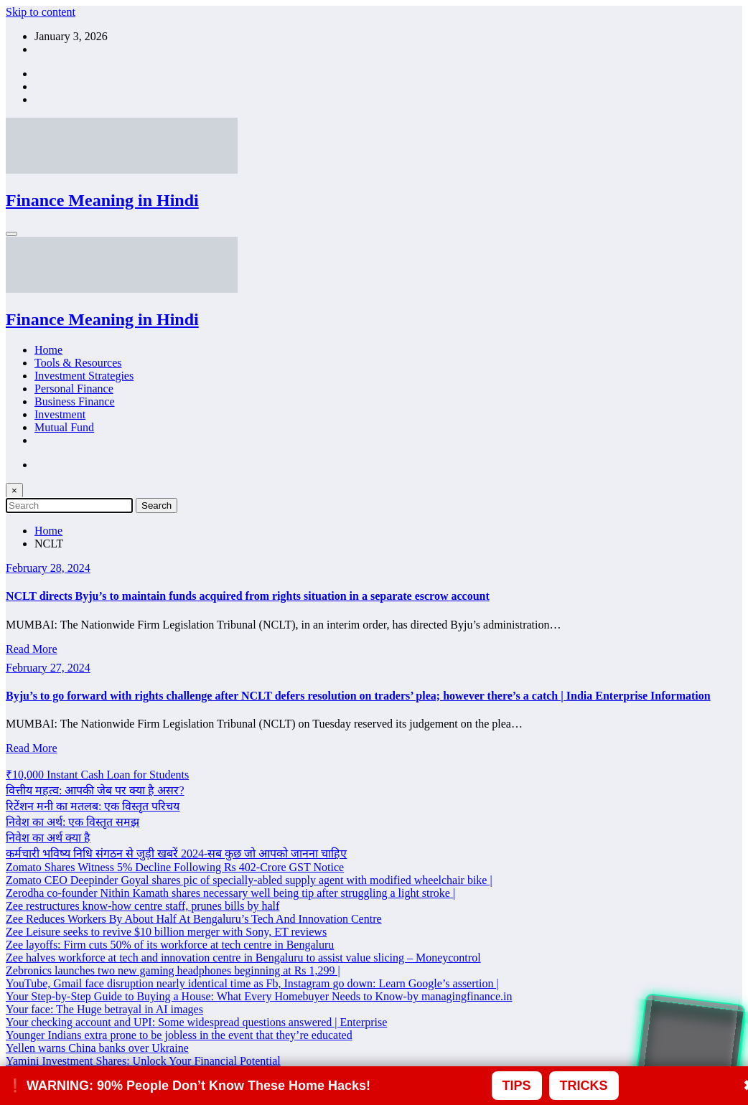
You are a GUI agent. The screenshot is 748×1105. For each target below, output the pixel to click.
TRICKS (584, 1085)
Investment (59, 414)
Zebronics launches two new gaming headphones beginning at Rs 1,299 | (173, 970)
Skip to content (40, 12)
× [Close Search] (14, 490)
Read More (31, 649)
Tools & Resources (78, 363)
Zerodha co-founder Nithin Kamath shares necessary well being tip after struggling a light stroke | (230, 893)
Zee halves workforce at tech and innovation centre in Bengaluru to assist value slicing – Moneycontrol (243, 957)
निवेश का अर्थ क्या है (48, 838)
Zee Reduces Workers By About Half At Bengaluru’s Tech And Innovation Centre (194, 919)
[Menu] (11, 234)
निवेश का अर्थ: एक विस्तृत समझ (72, 822)
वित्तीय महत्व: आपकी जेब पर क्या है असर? (95, 790)
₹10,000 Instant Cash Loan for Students (97, 774)
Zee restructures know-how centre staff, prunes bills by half (142, 906)
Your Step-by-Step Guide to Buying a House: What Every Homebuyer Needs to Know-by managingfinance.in (259, 996)
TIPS (516, 1085)
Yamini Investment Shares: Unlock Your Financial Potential (143, 1061)
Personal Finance (73, 388)
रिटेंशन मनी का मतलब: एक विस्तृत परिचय (92, 806)
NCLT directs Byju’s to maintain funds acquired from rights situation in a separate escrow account (248, 596)
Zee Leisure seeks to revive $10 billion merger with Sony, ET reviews (166, 932)
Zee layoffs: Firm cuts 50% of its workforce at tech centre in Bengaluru (170, 945)
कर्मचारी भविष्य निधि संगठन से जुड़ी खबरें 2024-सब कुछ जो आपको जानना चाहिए (176, 853)
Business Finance (74, 401)
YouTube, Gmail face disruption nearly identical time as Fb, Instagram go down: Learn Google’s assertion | (252, 983)
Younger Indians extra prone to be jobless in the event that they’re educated (179, 1035)
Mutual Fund (64, 427)
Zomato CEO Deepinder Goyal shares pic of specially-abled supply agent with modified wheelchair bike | (249, 880)
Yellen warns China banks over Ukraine (97, 1048)
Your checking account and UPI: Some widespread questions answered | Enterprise (196, 1022)
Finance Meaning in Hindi (102, 200)
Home (48, 350)
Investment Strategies (84, 376)
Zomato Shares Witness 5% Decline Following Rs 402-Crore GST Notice (175, 867)
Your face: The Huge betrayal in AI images (104, 1009)
